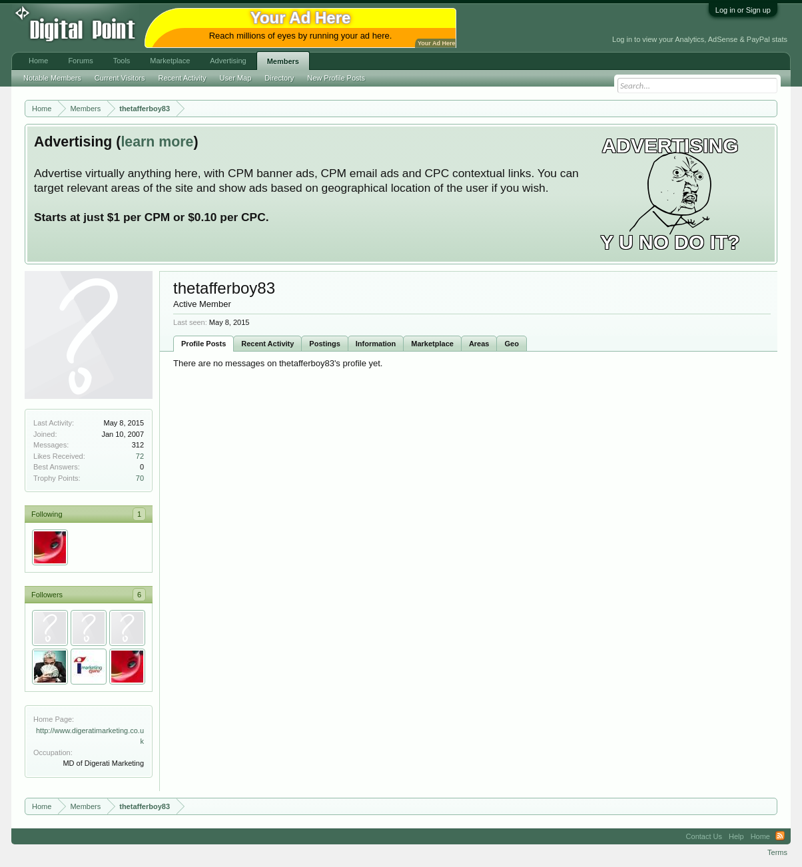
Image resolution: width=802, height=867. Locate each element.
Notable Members (52, 78)
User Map (236, 78)
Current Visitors (120, 78)
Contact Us (704, 836)
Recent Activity (267, 344)
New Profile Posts (336, 78)
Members (283, 61)
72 (140, 456)
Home (38, 61)
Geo (511, 344)
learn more (157, 142)
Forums (80, 61)
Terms (777, 852)
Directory (279, 78)
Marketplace (432, 344)
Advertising (228, 61)
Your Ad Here (436, 43)
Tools (122, 61)
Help (736, 836)
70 (140, 478)
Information (376, 344)
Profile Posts (203, 344)
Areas (479, 344)
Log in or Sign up (743, 10)
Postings (324, 344)
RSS (780, 836)
